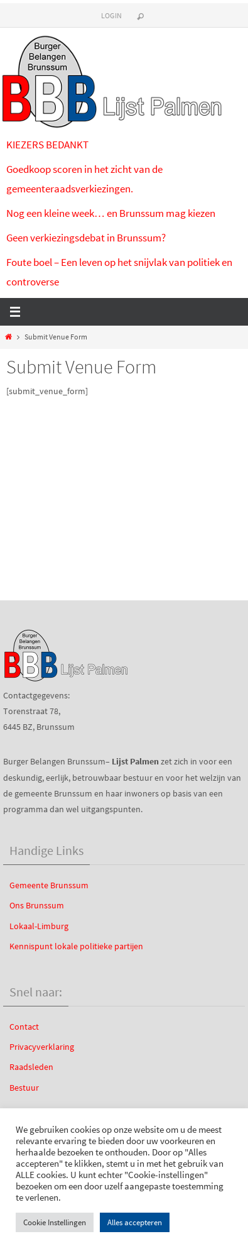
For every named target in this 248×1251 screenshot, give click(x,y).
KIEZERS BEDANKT (47, 145)
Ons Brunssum (36, 905)
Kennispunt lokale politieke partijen (76, 946)
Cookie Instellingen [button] (54, 1222)
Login (111, 15)
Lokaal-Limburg (38, 926)
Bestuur (24, 1087)
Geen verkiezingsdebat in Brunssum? (86, 238)
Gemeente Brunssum (49, 885)
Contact (24, 1026)
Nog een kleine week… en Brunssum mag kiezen (110, 213)
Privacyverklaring (41, 1046)
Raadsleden (31, 1066)
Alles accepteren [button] (134, 1222)
